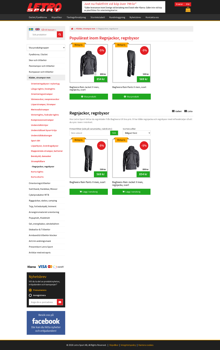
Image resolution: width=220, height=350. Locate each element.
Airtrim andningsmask (40, 241)
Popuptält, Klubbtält (39, 217)
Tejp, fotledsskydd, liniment (42, 206)
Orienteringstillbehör (39, 183)
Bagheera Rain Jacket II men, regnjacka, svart (127, 183)
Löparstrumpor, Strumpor (43, 104)
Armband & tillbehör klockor (43, 235)
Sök (114, 132)
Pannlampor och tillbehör (42, 65)
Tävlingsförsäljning (76, 17)
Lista (188, 111)
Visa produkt (88, 96)
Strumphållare (38, 161)
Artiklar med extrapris (40, 252)
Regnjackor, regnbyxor (43, 166)
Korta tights (37, 171)
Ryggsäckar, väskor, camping (43, 200)
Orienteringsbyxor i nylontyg (45, 83)
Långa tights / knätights (43, 88)
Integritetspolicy (128, 345)
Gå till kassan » (48, 29)
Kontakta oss (152, 17)
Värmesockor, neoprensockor (45, 99)
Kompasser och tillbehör (41, 71)
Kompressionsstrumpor (42, 120)
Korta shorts (37, 177)
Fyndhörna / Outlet (38, 54)
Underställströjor (39, 125)
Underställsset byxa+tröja (44, 130)
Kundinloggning (117, 17)
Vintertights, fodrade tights (45, 114)
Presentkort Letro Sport (41, 246)
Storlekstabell (98, 17)
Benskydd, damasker (41, 156)
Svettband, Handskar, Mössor (43, 188)
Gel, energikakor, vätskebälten (44, 223)
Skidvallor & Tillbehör (39, 229)
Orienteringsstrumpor (42, 94)
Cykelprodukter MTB (39, 194)
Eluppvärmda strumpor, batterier (47, 151)
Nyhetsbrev (135, 17)
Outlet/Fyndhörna (38, 17)
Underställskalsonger (41, 135)
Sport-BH (35, 140)
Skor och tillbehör (38, 60)
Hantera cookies (146, 345)
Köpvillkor (57, 17)
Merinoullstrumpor (40, 109)
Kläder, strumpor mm (39, 77)
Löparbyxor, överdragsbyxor (44, 145)
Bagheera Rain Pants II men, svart (87, 182)
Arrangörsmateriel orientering (44, 212)
